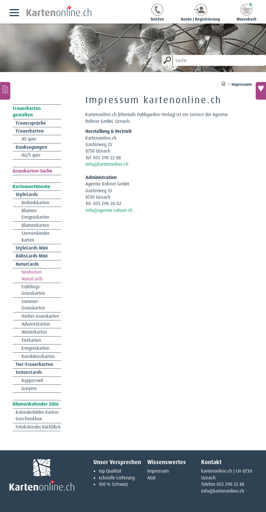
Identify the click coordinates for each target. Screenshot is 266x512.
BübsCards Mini (31, 256)
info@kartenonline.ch (106, 164)
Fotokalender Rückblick (38, 427)
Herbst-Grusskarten (40, 316)
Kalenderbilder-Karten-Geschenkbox (38, 415)
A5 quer (29, 139)
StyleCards (27, 194)
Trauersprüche (31, 123)
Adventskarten (36, 324)
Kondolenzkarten (38, 356)
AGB (151, 478)
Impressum (158, 471)
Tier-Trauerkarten (34, 364)
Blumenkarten (35, 225)
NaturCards (27, 264)
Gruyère (29, 388)
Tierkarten (31, 340)
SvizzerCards (29, 372)
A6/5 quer (31, 155)
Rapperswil (32, 380)
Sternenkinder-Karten (36, 236)
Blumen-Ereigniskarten (35, 214)
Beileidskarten (35, 203)
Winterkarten (34, 332)
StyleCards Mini (32, 248)
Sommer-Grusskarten (33, 304)
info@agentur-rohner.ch (109, 210)
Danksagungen (31, 147)
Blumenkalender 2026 (36, 404)
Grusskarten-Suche (32, 171)
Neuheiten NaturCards (32, 275)
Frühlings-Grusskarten (33, 290)
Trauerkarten (30, 131)
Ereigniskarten (35, 348)
